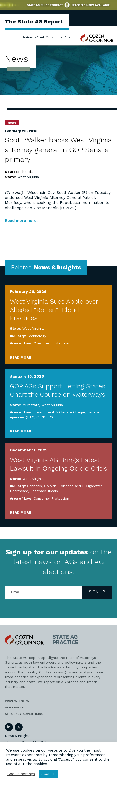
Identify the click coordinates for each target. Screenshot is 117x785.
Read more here (21, 220)
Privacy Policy (17, 701)
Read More (20, 357)
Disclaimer (14, 707)
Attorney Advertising (24, 714)
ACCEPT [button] (48, 774)
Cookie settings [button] (21, 774)
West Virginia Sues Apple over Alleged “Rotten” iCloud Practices (54, 310)
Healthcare (19, 491)
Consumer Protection (51, 343)
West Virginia (28, 177)
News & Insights (17, 736)
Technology (36, 336)
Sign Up (97, 592)
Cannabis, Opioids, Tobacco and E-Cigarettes (65, 486)
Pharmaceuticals (44, 491)
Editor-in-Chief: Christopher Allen (47, 37)
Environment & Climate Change (59, 412)
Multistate (30, 405)
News (12, 122)
